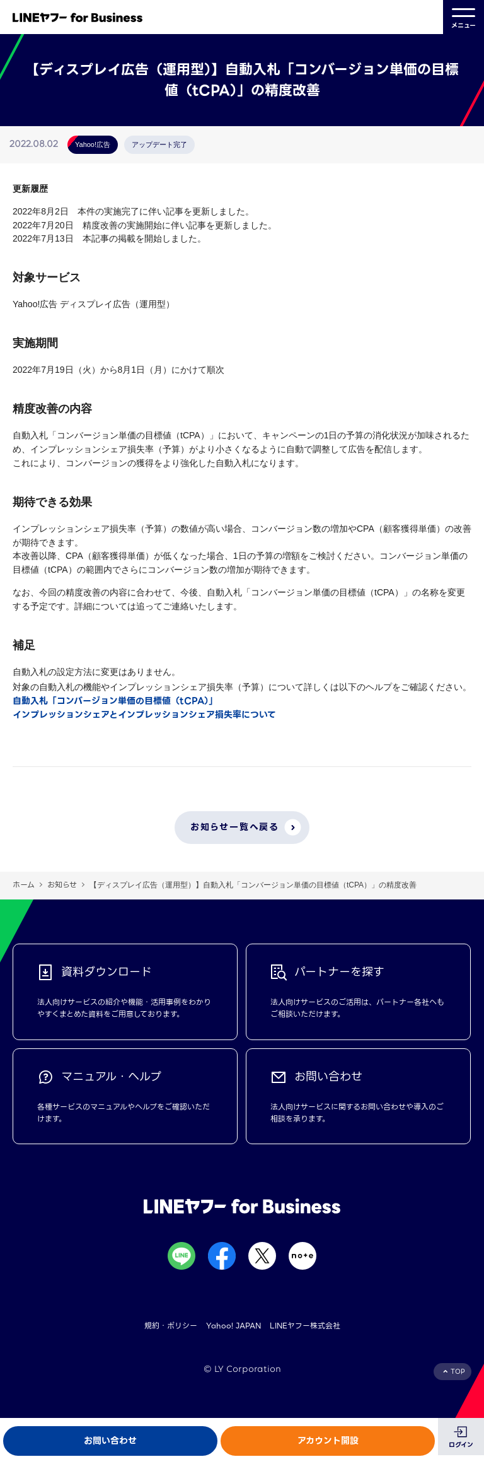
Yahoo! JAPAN (233, 1326)
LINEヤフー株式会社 (305, 1326)
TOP (458, 1371)
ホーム (24, 885)
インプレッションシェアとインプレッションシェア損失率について (144, 715)
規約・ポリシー (170, 1326)
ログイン (461, 1444)
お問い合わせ (110, 1441)
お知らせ (62, 885)
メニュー (463, 17)
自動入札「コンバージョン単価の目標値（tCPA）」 (115, 701)
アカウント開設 (328, 1441)
